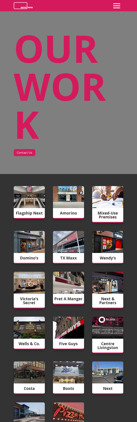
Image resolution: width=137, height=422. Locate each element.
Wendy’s (108, 258)
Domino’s (29, 258)
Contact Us (24, 153)
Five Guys (68, 343)
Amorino (68, 213)
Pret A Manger (68, 298)
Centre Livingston (107, 345)
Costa (29, 388)
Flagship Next (29, 213)
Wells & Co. (29, 343)
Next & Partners (107, 300)
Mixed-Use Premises (108, 215)
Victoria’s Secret (29, 300)
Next (108, 388)
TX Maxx (68, 258)
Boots (68, 388)
